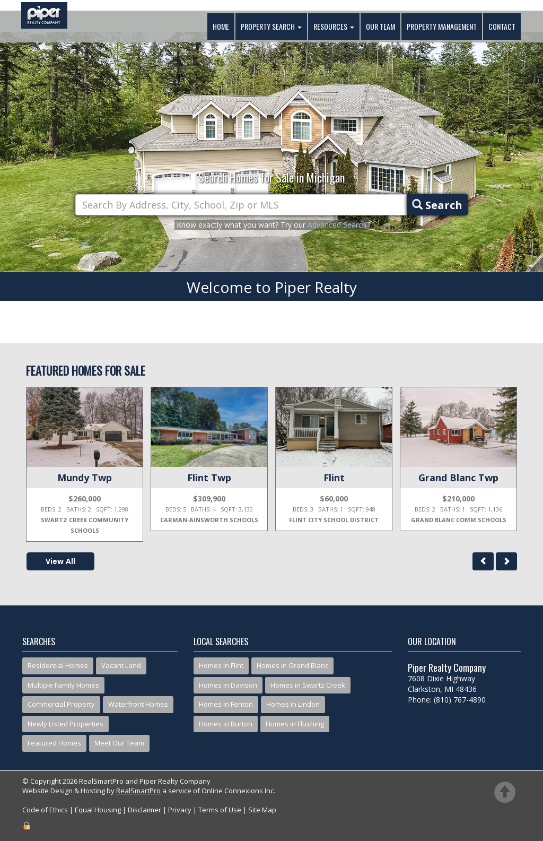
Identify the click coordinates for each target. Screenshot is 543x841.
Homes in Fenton (226, 704)
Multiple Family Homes (63, 685)
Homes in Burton (225, 724)
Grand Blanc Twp (458, 477)
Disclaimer (144, 809)
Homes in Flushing (295, 724)
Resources (333, 26)
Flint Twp (209, 477)
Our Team (380, 26)
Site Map (262, 809)
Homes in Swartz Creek (307, 685)
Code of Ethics (45, 809)
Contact (501, 26)
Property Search (271, 26)
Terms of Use (219, 809)
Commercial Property (61, 704)
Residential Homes (58, 665)
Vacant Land (121, 665)
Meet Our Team (119, 743)
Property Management (442, 26)
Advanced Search (337, 225)
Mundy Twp (84, 477)
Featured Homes (54, 743)
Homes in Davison (228, 685)
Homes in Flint (221, 665)
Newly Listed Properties (65, 724)
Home (221, 26)
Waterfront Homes (138, 704)
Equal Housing (98, 809)
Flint (334, 477)
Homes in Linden (293, 704)
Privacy (179, 809)
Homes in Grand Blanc (292, 665)
